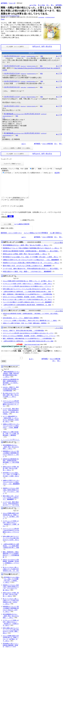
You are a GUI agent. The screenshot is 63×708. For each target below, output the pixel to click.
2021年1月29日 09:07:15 (12, 81)
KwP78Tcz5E (43, 114)
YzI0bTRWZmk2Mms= (31, 56)
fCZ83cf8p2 (23, 56)
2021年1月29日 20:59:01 (32, 133)
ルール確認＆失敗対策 (21, 228)
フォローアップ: (6, 159)
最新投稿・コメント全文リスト (11, 237)
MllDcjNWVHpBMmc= (31, 96)
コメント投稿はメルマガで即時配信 (36, 237)
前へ (52, 5)
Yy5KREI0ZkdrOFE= (31, 87)
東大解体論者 (14, 114)
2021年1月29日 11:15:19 (12, 96)
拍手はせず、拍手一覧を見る (42, 46)
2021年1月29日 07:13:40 (12, 66)
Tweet (2, 19)
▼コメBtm (41, 5)
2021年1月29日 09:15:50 (12, 87)
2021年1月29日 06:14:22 (12, 56)
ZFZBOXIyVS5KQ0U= (31, 66)
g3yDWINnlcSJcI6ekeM (50, 17)
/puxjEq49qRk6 (41, 17)
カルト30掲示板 (47, 143)
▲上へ (23, 143)
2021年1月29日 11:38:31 (12, 106)
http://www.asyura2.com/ (32, 349)
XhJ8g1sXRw (23, 87)
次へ (47, 5)
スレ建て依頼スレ (56, 237)
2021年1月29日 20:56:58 (32, 114)
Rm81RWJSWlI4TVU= (31, 73)
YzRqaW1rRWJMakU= (7, 116)
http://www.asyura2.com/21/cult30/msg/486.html (10, 15)
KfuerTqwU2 (23, 66)
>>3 (3, 118)
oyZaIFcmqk (23, 96)
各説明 (57, 173)
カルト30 (12, 3)
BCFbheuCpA (23, 73)
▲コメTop (32, 5)
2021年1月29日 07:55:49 (12, 73)
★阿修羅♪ (4, 3)
